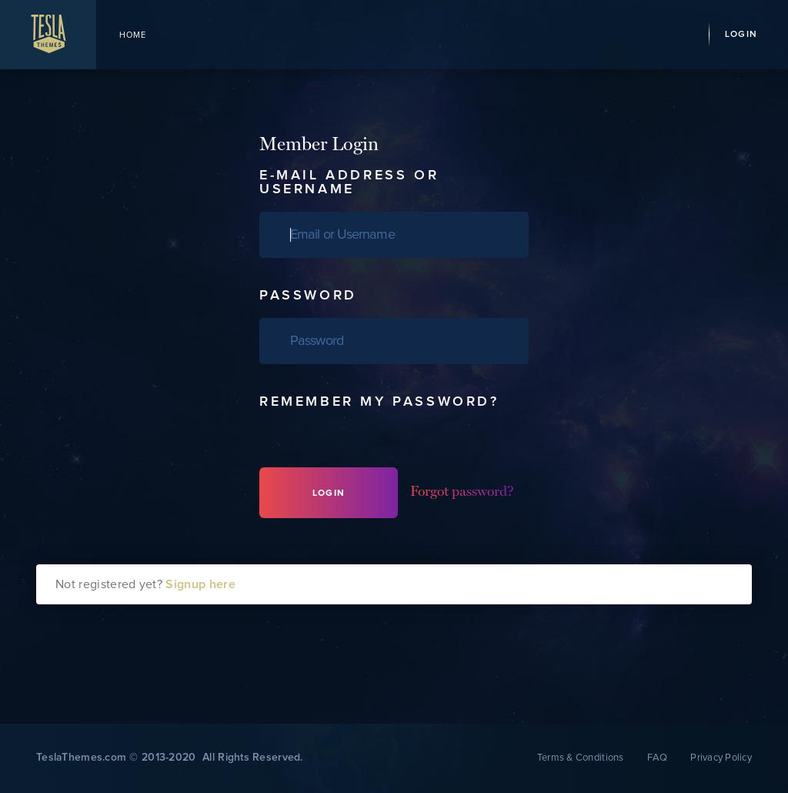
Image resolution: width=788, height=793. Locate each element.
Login (741, 34)
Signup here (200, 584)
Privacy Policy (721, 758)
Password (308, 296)
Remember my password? (379, 402)
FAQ (657, 758)
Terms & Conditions (580, 758)
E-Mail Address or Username (349, 182)
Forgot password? (462, 491)
